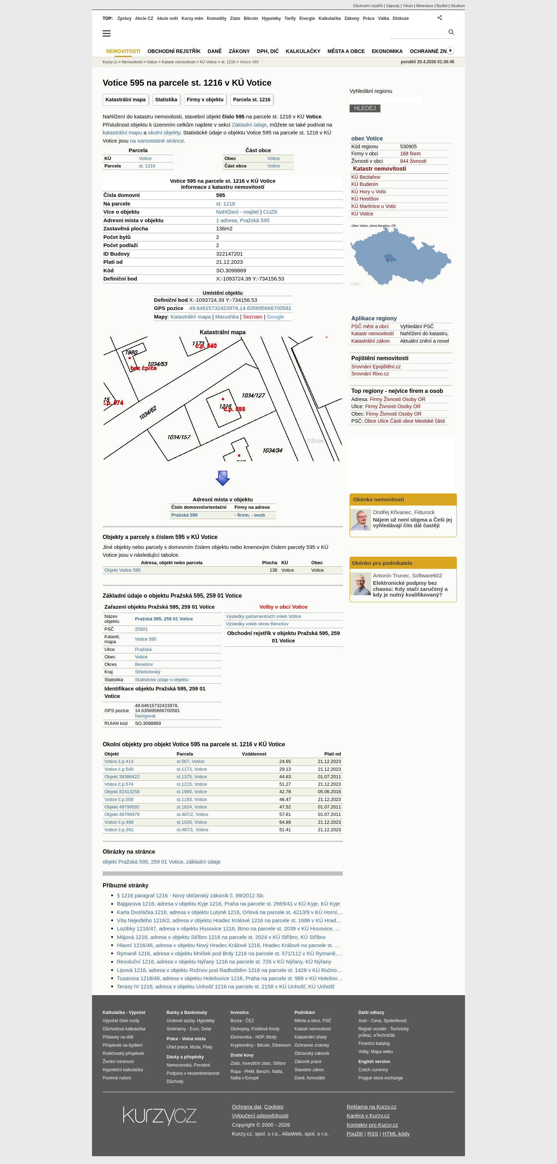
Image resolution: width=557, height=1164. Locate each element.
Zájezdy (393, 6)
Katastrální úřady (310, 1037)
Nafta (277, 1071)
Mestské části (430, 421)
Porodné (202, 1065)
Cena (376, 1020)
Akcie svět (167, 18)
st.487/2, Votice (192, 814)
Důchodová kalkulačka (124, 1028)
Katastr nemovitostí (379, 169)
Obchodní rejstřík (368, 6)
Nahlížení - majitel (237, 212)
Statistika (166, 99)
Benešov (144, 664)
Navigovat (145, 716)
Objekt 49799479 (122, 814)
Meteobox (424, 6)
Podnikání (304, 1012)
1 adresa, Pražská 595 (243, 220)
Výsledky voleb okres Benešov (257, 623)
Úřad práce (177, 1047)
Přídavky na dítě (118, 1037)
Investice (240, 1012)
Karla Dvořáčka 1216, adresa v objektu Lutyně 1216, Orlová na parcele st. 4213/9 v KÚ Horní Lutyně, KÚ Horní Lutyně (230, 912)
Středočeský (148, 671)
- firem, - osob (249, 515)
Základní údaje (249, 125)
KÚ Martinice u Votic (373, 206)
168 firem (410, 153)
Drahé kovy (242, 1055)
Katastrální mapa (126, 99)
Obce (370, 421)
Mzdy (271, 1037)
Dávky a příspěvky (185, 1056)
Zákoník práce (307, 1061)
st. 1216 (147, 166)
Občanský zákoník (311, 1053)
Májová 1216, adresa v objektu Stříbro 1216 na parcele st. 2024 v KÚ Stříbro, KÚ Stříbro (221, 937)
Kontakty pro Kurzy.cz (372, 1125)
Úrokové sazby (180, 1020)
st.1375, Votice (192, 776)
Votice (145, 158)
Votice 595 (146, 639)
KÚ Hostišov (365, 199)
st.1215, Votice (192, 784)
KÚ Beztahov (365, 177)
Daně (215, 51)
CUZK (270, 212)
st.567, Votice (190, 761)
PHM (249, 1071)
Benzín (263, 1071)
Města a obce (346, 51)
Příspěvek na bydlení (122, 1045)
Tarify (290, 18)
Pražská (143, 649)
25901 (141, 629)
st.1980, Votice (192, 791)
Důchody (175, 1081)
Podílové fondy (265, 1028)
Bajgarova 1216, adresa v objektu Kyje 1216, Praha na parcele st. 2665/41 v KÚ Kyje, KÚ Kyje (228, 904)
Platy (207, 1047)
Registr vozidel (372, 1028)
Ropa (236, 1071)
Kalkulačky (303, 51)
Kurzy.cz (110, 62)
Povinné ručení (117, 1077)
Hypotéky (271, 18)
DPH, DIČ (267, 51)
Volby (363, 1051)
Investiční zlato (256, 1063)
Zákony (351, 18)
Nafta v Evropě (245, 1077)
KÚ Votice (362, 214)
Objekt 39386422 (122, 776)
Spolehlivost (395, 1020)
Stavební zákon (309, 1069)
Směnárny (176, 1028)
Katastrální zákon (370, 341)
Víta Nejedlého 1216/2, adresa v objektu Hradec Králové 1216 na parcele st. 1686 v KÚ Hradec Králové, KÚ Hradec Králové (230, 920)
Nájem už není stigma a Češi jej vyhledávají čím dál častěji (412, 522)
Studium (458, 6)
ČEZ (249, 1020)
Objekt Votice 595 (122, 570)
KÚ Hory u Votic (368, 191)
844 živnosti (413, 161)
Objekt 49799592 (122, 807)
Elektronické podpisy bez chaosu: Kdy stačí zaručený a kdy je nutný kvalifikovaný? (410, 589)
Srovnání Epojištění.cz (376, 366)
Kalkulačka (330, 18)
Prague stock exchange (380, 1077)
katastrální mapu (122, 132)
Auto (362, 1020)
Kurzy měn (192, 18)
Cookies (273, 1107)
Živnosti (392, 399)
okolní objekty (164, 132)
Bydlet (442, 6)
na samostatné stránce (157, 141)
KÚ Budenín (364, 184)
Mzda (195, 1047)
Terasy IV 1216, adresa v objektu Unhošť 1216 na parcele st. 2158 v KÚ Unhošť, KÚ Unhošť (226, 986)
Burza (236, 1020)
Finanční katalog (374, 1043)
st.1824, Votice (192, 807)
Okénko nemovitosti (378, 499)
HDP (259, 1037)
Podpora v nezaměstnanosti (193, 1073)
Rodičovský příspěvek (123, 1053)
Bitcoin (251, 18)
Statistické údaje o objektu (162, 679)
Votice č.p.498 (119, 822)
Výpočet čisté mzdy (121, 1020)
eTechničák (384, 1035)
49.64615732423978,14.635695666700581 (240, 308)
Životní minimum (118, 1061)
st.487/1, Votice (192, 829)
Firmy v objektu (205, 99)
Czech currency (373, 1069)
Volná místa (193, 1038)
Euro (194, 1028)
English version (374, 1061)
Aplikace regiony (374, 318)
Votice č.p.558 (119, 799)
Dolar (206, 1028)
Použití (355, 1134)
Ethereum (281, 1045)
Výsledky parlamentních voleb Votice (263, 616)
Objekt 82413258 (122, 791)
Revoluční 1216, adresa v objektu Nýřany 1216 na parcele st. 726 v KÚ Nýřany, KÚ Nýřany (224, 962)
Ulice (383, 421)
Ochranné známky (435, 51)
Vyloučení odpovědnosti (260, 1115)
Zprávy (124, 18)
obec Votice (367, 138)
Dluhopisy (240, 1028)
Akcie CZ (144, 18)
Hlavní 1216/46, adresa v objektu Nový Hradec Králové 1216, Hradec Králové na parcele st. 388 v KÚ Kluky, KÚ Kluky (230, 945)
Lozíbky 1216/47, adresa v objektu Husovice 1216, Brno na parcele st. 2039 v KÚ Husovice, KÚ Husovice (230, 928)
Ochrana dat (246, 1107)
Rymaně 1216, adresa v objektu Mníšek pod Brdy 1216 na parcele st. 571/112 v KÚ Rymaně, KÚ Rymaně (230, 953)
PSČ (327, 1020)
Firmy (376, 399)
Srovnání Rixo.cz (370, 374)
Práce (369, 18)
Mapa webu (382, 1051)
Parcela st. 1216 (251, 99)
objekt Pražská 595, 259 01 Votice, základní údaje (162, 862)
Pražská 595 (184, 515)
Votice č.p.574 (119, 784)
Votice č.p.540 (119, 769)
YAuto (408, 6)
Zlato (235, 18)
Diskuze (401, 18)
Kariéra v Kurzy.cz (368, 1115)
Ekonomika (387, 51)
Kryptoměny (242, 1045)
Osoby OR (413, 399)
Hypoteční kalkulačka (123, 1069)
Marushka (227, 317)
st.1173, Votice (192, 769)
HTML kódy (396, 1134)
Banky (173, 1012)
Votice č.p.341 (119, 829)
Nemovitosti (132, 62)
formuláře (316, 1077)
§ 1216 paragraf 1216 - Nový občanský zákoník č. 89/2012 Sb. (190, 895)
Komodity (216, 18)
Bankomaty (195, 1012)
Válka (383, 18)
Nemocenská (179, 1065)
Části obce (401, 421)
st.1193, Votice (192, 799)
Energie (307, 18)
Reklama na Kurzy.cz (372, 1107)
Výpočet (137, 1012)
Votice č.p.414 (119, 761)
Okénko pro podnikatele (382, 563)
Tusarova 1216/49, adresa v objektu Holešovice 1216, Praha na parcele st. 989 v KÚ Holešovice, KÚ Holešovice (230, 978)
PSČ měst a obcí (370, 326)
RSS (372, 1134)
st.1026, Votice (192, 822)
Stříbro (279, 1063)
